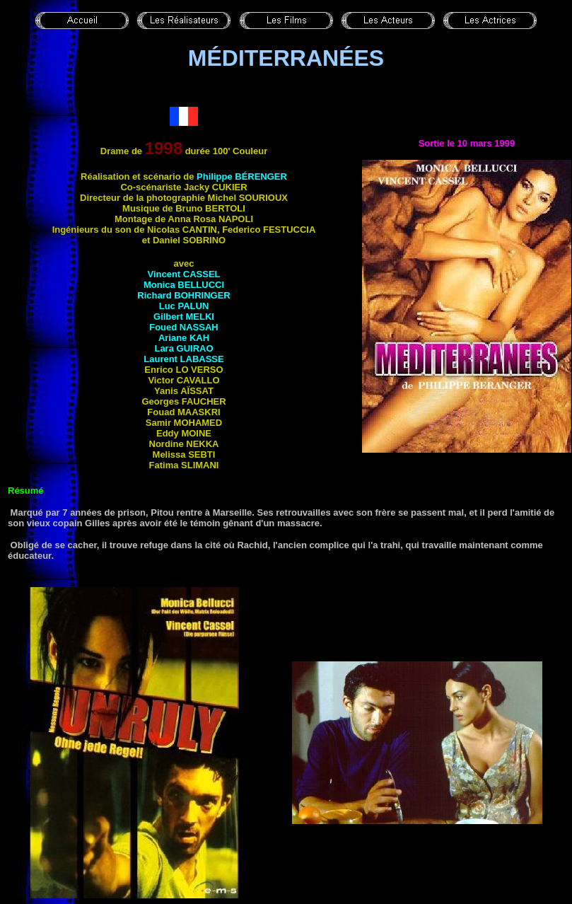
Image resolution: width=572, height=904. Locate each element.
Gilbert (183, 316)
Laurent (183, 359)
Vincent (183, 274)
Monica (184, 284)
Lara (183, 348)
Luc (184, 306)
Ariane (183, 337)
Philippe (242, 176)
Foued (183, 327)
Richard (183, 295)
